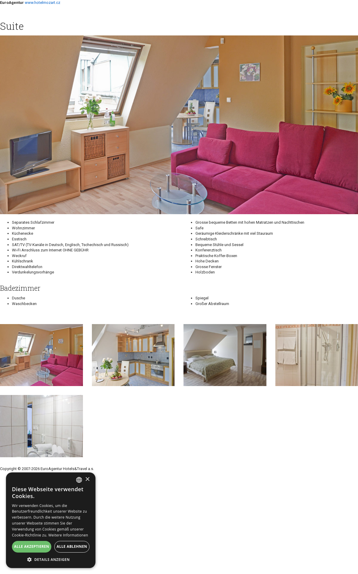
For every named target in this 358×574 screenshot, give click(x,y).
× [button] (87, 479)
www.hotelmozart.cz (42, 2)
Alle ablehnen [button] (72, 546)
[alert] (50, 520)
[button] (51, 559)
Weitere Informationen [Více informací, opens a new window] (68, 535)
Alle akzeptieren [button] (31, 546)
